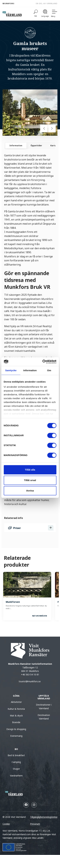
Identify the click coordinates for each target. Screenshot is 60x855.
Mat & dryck (16, 715)
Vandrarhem (16, 775)
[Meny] (54, 14)
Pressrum (35, 823)
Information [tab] (30, 370)
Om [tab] (49, 370)
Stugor (16, 768)
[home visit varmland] (12, 13)
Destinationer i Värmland (44, 706)
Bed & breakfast (16, 755)
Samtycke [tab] (10, 370)
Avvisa (30, 490)
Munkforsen (13, 601)
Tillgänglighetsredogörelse (43, 816)
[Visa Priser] (50, 527)
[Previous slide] (44, 128)
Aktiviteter (16, 701)
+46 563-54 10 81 (30, 674)
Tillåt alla (30, 469)
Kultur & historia (16, 708)
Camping (16, 762)
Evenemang (16, 735)
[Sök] (35, 14)
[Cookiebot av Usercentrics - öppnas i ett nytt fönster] (42, 362)
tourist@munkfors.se (30, 681)
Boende (16, 722)
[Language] (45, 14)
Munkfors (8, 3)
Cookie (6, 823)
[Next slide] (52, 128)
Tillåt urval (30, 480)
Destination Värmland (44, 717)
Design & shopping (16, 729)
